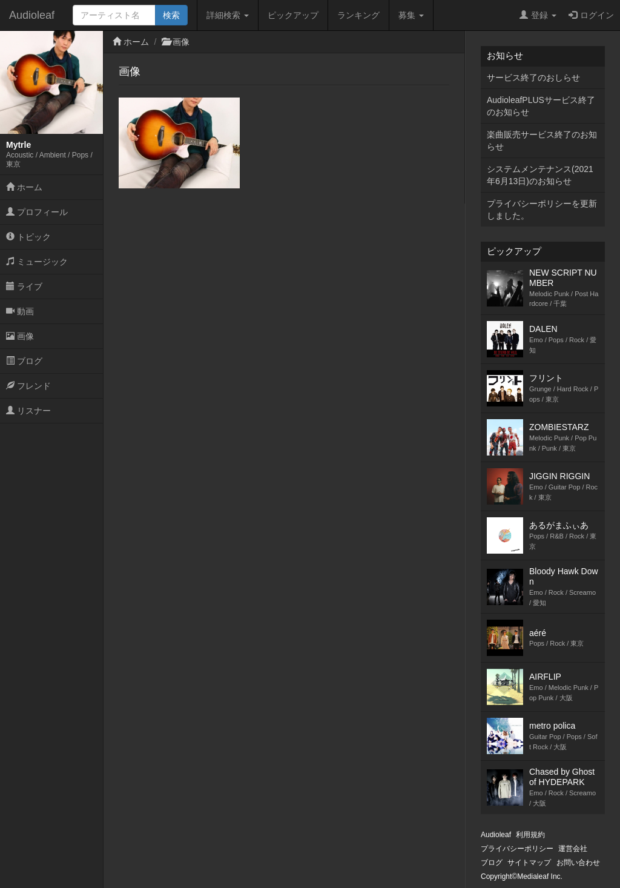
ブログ (24, 361)
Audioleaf (31, 15)
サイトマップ (529, 862)
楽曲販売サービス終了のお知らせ (542, 140)
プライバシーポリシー (517, 848)
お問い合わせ (578, 862)
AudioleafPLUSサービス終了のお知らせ (541, 106)
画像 (20, 336)
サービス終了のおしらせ (533, 77)
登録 (537, 15)
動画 (20, 311)
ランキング (358, 15)
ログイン (591, 15)
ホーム (24, 187)
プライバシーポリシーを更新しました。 (542, 209)
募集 (411, 15)
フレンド (28, 386)
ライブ (24, 286)
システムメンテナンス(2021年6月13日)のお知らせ (540, 175)
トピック (28, 237)
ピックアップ (293, 15)
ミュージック (37, 262)
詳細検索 (227, 15)
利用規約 (530, 834)
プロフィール (37, 212)
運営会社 (572, 848)
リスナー (28, 411)
